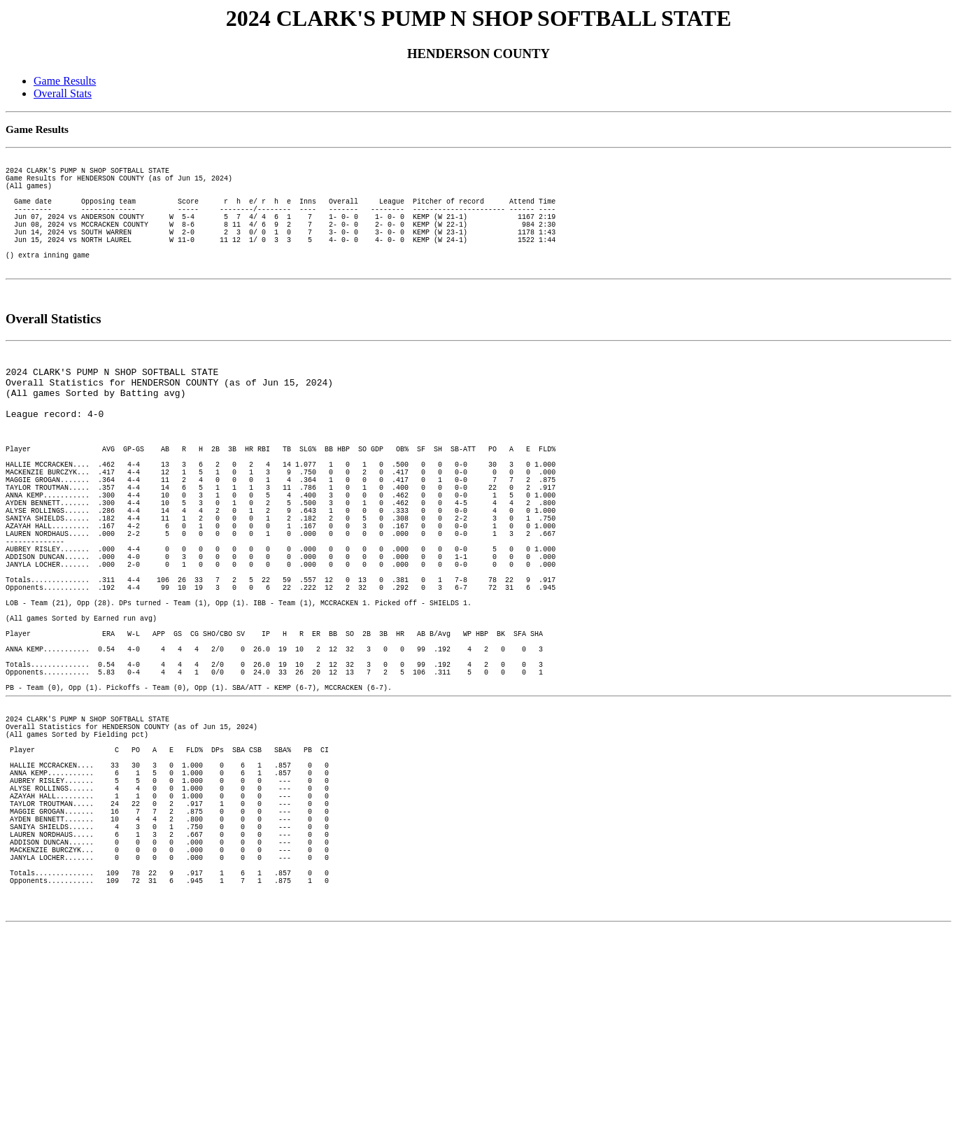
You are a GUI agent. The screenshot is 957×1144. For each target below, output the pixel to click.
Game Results (65, 81)
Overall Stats (63, 93)
